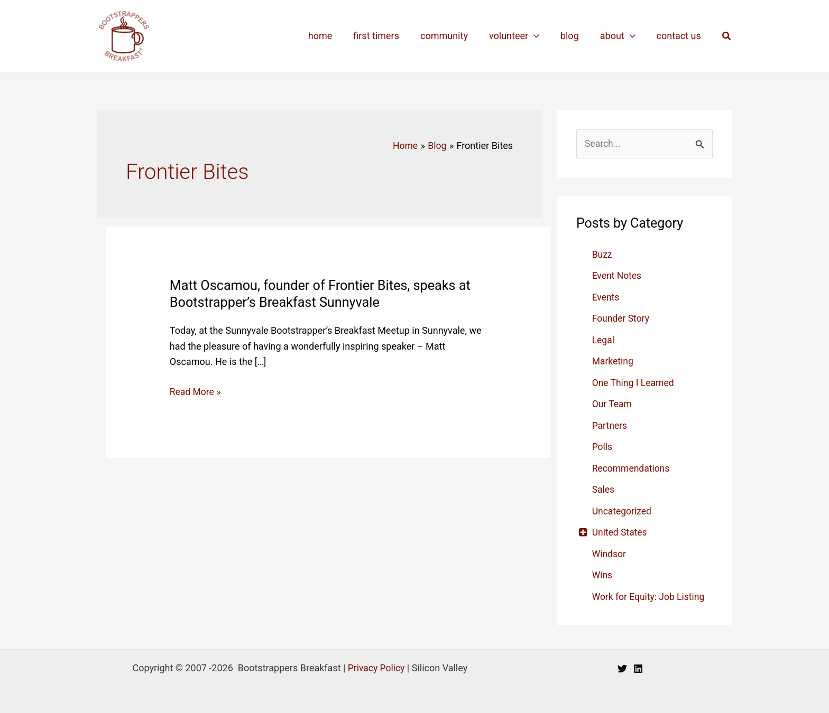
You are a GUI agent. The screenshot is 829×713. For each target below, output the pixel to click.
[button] (727, 36)
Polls (602, 447)
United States (620, 532)
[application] (541, 35)
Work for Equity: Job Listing (650, 596)
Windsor (609, 553)
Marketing (613, 361)
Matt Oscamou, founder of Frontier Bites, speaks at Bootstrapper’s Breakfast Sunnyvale (325, 293)
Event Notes (617, 276)
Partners (610, 425)
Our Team (612, 404)
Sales (603, 489)
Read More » (196, 392)
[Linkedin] (638, 669)
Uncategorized (622, 511)
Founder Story (621, 318)
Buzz (602, 254)
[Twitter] (622, 669)
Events (606, 297)
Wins (602, 575)
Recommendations (632, 468)
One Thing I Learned (634, 382)
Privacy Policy (376, 667)
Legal (603, 339)
